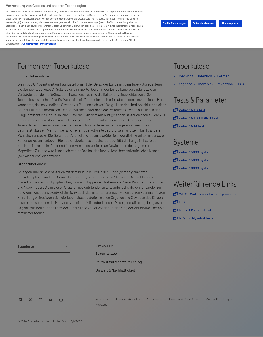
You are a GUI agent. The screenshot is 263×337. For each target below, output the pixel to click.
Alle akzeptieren (230, 10)
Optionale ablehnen (203, 10)
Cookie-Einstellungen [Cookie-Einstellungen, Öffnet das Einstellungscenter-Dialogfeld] (174, 10)
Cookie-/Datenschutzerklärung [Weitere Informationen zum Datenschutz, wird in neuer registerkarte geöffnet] (39, 31)
